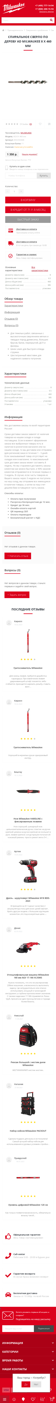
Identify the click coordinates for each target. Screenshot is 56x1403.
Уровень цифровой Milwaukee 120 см (28, 1204)
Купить (44, 175)
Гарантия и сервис (26, 254)
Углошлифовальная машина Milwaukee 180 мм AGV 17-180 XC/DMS (28, 976)
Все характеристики (40, 269)
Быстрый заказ (28, 219)
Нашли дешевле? (29, 154)
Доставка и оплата (26, 229)
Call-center (19, 1254)
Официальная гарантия (26, 1234)
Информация (12, 312)
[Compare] (49, 124)
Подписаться (44, 1328)
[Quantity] (14, 191)
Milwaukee (26, 132)
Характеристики (13, 305)
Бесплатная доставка (25, 1293)
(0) (30, 124)
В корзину (28, 200)
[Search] (51, 20)
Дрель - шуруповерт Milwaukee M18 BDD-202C (28, 899)
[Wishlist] (40, 124)
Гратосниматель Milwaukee (28, 668)
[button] (44, 5)
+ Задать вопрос (16, 594)
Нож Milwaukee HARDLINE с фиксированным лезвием (28, 820)
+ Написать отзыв (17, 556)
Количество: (11, 186)
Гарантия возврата (24, 1273)
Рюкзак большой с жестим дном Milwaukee (28, 1064)
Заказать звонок (46, 11)
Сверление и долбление (37, 30)
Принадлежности (15, 30)
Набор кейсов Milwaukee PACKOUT (28, 1130)
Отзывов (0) (11, 318)
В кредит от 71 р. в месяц (28, 209)
